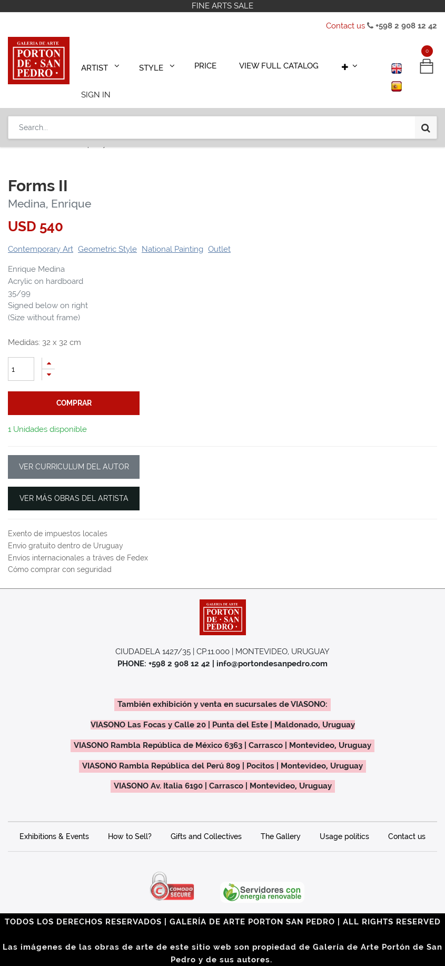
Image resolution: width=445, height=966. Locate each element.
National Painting (172, 234)
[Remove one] (48, 360)
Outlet (219, 234)
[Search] (426, 96)
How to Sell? (130, 821)
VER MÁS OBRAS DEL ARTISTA (73, 483)
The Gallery (281, 821)
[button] (318, 64)
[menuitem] (190, 64)
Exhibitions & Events (54, 821)
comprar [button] (74, 388)
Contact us (345, 26)
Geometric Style (107, 234)
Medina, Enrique (49, 189)
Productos (35, 130)
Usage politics (344, 821)
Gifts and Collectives (206, 821)
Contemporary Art (90, 130)
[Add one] (48, 348)
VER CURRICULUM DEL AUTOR (74, 452)
